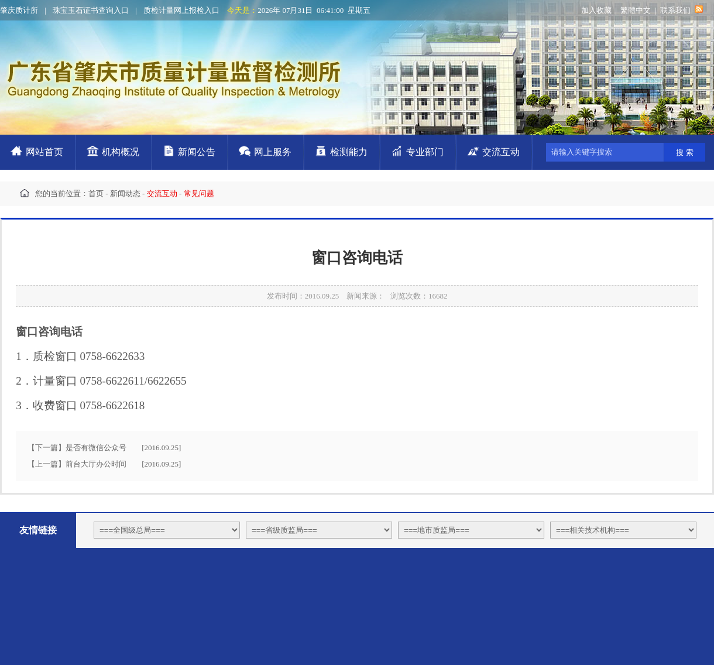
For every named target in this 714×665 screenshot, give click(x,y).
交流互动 (501, 152)
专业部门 (425, 152)
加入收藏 (596, 10)
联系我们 (675, 10)
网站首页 (44, 152)
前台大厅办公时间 (96, 464)
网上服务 (272, 152)
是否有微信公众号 (96, 447)
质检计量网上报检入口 (181, 10)
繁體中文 (635, 10)
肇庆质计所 (19, 10)
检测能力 (349, 152)
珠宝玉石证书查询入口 (91, 10)
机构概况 (120, 152)
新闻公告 (196, 152)
